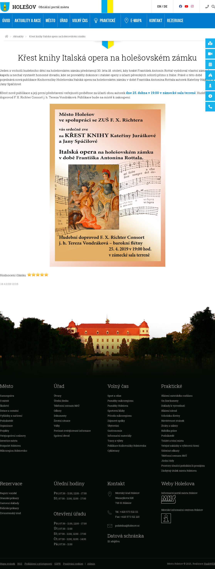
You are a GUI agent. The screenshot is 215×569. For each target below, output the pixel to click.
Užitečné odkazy (170, 450)
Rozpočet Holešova (10, 445)
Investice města (8, 440)
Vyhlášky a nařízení (11, 415)
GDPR (57, 563)
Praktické (104, 21)
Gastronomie (114, 430)
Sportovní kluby (116, 410)
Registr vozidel (8, 493)
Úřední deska (61, 400)
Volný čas (80, 20)
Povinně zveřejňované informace (72, 430)
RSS (19, 563)
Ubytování (113, 425)
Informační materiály (119, 435)
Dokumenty (60, 415)
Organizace (6, 425)
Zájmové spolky (116, 420)
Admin (91, 563)
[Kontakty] (207, 7)
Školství (4, 405)
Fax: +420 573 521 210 (127, 516)
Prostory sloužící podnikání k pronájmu (183, 465)
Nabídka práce (169, 430)
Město (50, 20)
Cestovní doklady (9, 503)
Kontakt (155, 20)
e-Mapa (133, 21)
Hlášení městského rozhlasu (176, 395)
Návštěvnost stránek (172, 420)
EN (159, 6)
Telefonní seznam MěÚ (66, 405)
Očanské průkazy (9, 498)
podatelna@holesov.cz (127, 525)
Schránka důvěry (170, 415)
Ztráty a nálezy (169, 425)
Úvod (6, 20)
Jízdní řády (167, 460)
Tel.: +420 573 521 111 (126, 511)
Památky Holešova (117, 405)
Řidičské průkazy (9, 508)
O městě (4, 400)
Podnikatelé (6, 420)
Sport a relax (114, 395)
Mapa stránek (7, 563)
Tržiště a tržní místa (172, 440)
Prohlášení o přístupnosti (38, 563)
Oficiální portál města (54, 7)
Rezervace (175, 20)
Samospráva (7, 395)
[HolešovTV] (186, 6)
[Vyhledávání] (213, 7)
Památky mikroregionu (120, 400)
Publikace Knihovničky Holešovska (126, 445)
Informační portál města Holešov (179, 492)
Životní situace (62, 420)
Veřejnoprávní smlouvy (13, 435)
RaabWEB (209, 563)
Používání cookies (73, 563)
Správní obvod (62, 435)
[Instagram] (192, 6)
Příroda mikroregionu (119, 415)
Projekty (4, 430)
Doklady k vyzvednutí (173, 405)
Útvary (57, 395)
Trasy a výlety (115, 440)
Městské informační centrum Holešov (182, 509)
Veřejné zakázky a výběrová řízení (180, 445)
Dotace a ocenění (9, 410)
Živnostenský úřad (10, 513)
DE (165, 6)
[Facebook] (180, 6)
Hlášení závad (169, 410)
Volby (57, 425)
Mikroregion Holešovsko (13, 450)
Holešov (24, 7)
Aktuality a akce (28, 20)
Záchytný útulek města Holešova (179, 470)
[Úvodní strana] (6, 36)
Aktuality (18, 36)
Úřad (64, 20)
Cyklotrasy (113, 450)
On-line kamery (169, 400)
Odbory (57, 410)
